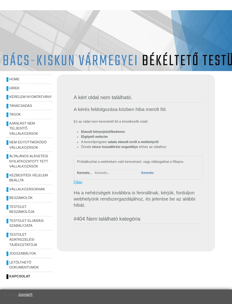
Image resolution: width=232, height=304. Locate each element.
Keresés (147, 173)
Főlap (78, 182)
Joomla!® (25, 294)
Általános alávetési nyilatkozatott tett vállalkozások (28, 161)
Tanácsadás (20, 106)
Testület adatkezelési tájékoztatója (23, 240)
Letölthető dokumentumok (24, 264)
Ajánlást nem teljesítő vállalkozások (23, 128)
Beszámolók (21, 198)
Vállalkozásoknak (27, 189)
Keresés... (85, 173)
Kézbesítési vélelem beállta (28, 177)
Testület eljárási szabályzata (26, 223)
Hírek (14, 88)
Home (14, 79)
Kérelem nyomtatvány (30, 97)
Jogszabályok (22, 253)
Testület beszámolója (21, 209)
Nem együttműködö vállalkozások (28, 144)
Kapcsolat (19, 276)
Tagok (15, 114)
